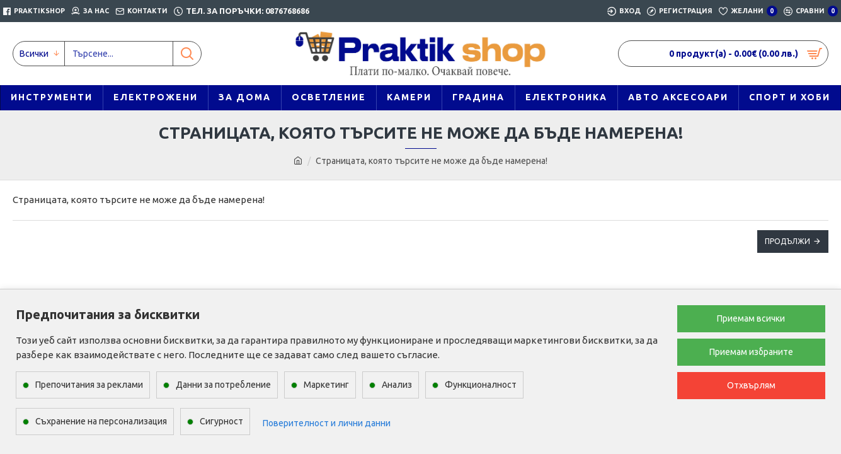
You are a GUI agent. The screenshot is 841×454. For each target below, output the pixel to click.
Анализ (397, 385)
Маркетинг (326, 385)
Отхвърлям (751, 385)
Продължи (787, 241)
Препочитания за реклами (89, 385)
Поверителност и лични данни (327, 423)
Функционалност (481, 385)
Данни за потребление (223, 385)
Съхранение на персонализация (101, 421)
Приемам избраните (751, 352)
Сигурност (221, 421)
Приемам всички (751, 318)
